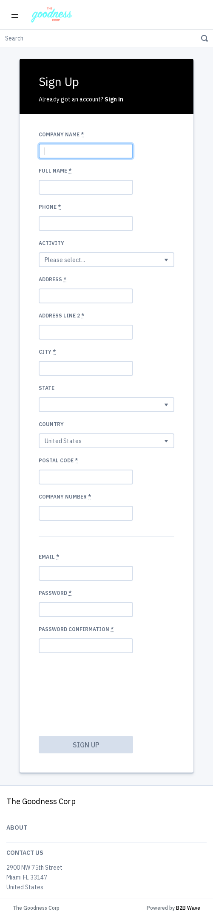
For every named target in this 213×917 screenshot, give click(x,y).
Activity (51, 243)
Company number (65, 496)
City (47, 352)
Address (52, 279)
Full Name (55, 170)
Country (51, 424)
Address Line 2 (61, 315)
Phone (50, 207)
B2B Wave (188, 908)
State (46, 388)
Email (49, 557)
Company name (61, 134)
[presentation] (73, 690)
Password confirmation (76, 629)
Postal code (58, 460)
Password (55, 593)
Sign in (114, 99)
